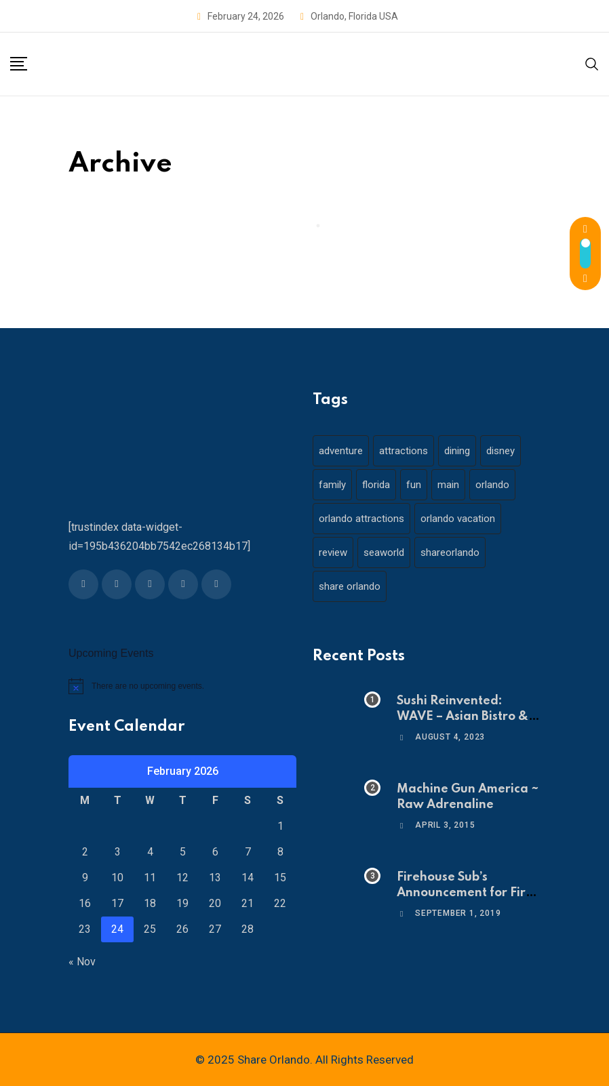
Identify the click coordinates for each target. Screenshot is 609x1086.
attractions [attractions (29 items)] (403, 451)
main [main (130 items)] (448, 485)
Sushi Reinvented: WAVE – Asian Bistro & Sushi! (462, 716)
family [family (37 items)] (332, 485)
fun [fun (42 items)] (413, 485)
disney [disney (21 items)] (500, 451)
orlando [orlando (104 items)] (492, 485)
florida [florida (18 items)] (376, 485)
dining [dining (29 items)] (457, 451)
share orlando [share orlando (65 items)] (349, 586)
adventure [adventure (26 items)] (341, 451)
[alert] (182, 686)
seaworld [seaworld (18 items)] (384, 552)
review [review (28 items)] (333, 552)
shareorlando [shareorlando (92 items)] (449, 552)
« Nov (82, 961)
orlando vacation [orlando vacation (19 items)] (457, 518)
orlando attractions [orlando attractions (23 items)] (361, 518)
